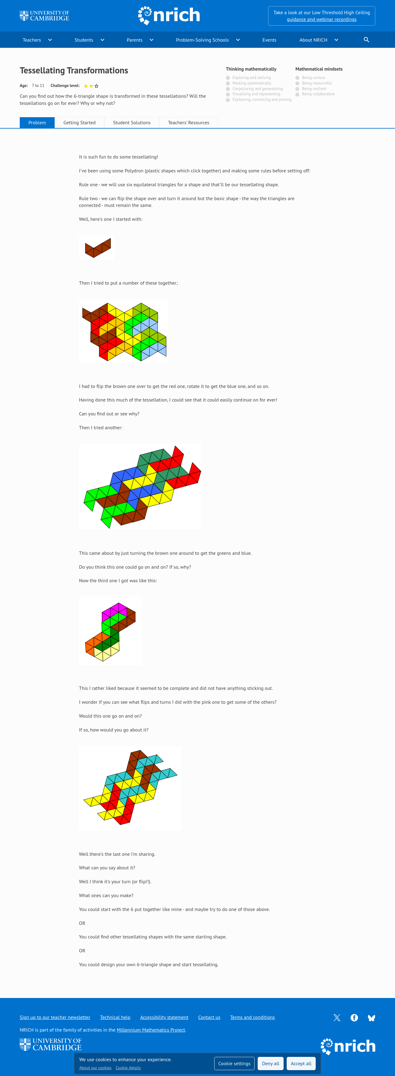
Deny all (270, 1063)
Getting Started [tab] (79, 122)
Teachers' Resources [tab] (188, 122)
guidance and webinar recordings (322, 19)
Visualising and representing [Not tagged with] (256, 94)
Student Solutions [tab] (132, 122)
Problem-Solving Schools (202, 40)
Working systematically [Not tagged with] (251, 83)
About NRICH (313, 40)
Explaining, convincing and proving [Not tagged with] (262, 99)
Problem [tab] (37, 122)
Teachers (32, 40)
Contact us (209, 1017)
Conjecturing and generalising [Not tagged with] (258, 88)
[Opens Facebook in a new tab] (354, 1017)
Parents (135, 40)
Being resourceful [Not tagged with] (317, 83)
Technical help (115, 1017)
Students (84, 40)
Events (269, 40)
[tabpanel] (197, 557)
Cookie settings (234, 1063)
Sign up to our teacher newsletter (55, 1017)
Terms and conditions (252, 1017)
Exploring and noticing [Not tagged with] (252, 77)
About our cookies (95, 1067)
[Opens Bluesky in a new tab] (371, 1017)
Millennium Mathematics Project (151, 1030)
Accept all (301, 1063)
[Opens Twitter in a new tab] (337, 1017)
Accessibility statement (164, 1017)
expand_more (50, 39)
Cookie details (128, 1067)
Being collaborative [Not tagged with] (318, 94)
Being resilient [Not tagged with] (314, 88)
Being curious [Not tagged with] (313, 77)
